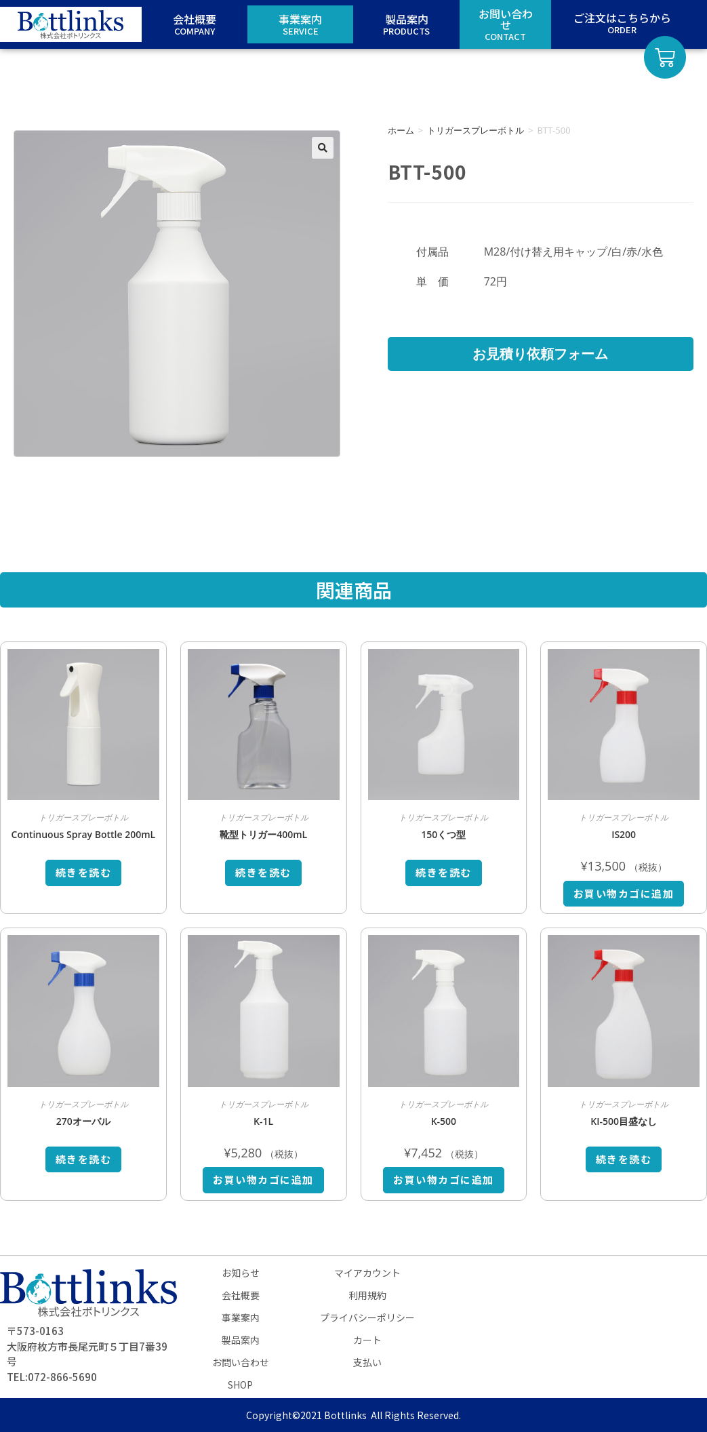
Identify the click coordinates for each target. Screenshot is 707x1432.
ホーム (401, 130)
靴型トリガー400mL (263, 834)
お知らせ (241, 1272)
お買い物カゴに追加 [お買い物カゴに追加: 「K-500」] (443, 1179)
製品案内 (241, 1340)
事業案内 (241, 1317)
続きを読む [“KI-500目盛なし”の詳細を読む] (624, 1159)
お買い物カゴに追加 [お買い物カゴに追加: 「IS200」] (623, 893)
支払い (367, 1362)
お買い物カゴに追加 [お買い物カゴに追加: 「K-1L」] (263, 1179)
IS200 (623, 834)
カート (367, 1340)
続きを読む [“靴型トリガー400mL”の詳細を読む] (263, 872)
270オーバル (83, 1121)
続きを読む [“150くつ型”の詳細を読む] (444, 872)
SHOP (240, 1384)
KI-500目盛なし (623, 1121)
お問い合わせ (240, 1362)
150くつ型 (443, 834)
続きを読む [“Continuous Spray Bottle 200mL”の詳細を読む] (84, 872)
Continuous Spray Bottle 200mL (84, 834)
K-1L (263, 1121)
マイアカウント (367, 1272)
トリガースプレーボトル (475, 130)
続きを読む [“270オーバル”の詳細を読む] (84, 1159)
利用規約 (367, 1295)
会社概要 (241, 1295)
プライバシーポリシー (367, 1317)
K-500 (443, 1121)
